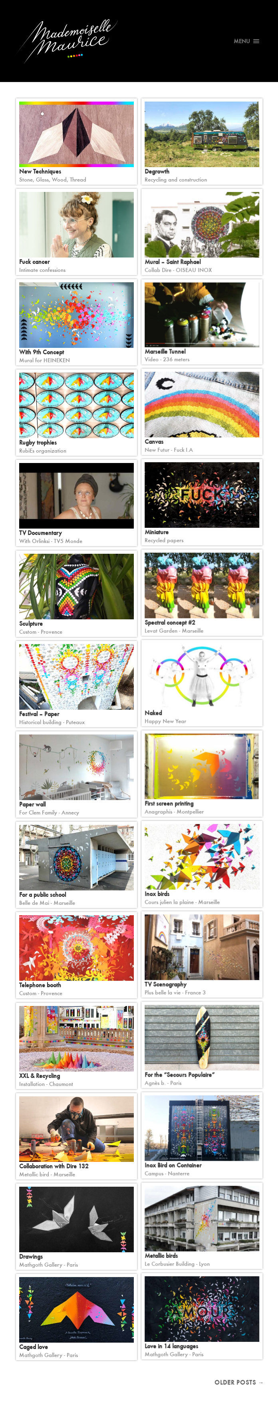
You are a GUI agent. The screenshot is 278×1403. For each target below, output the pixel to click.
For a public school (42, 894)
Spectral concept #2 (170, 623)
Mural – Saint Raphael (173, 262)
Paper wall (32, 804)
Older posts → (239, 1382)
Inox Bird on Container (173, 1165)
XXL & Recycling (39, 1076)
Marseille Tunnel (165, 351)
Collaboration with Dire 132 (54, 1166)
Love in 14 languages (171, 1346)
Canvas (154, 441)
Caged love (33, 1347)
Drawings (31, 1256)
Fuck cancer (34, 261)
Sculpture (31, 623)
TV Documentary (40, 533)
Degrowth (157, 171)
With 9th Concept (41, 352)
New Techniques (40, 171)
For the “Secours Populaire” (179, 1075)
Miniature (157, 532)
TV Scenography (166, 984)
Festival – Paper (39, 714)
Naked (153, 713)
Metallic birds (161, 1255)
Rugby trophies (38, 442)
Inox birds (157, 894)
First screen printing (169, 803)
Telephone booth (40, 985)
